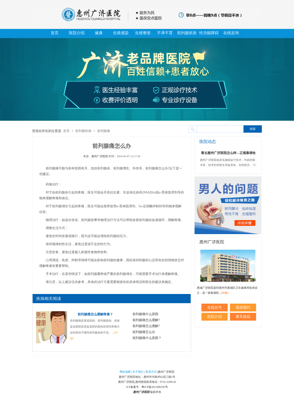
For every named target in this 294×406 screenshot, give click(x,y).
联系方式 (151, 371)
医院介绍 (77, 33)
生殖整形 (143, 33)
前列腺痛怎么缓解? (146, 320)
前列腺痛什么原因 (145, 314)
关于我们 (138, 371)
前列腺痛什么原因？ (147, 338)
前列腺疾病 (187, 33)
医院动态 (207, 141)
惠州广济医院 (99, 156)
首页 (55, 33)
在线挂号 (214, 307)
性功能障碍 (209, 33)
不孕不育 (165, 33)
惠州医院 (140, 382)
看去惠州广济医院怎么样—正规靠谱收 (228, 153)
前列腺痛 (103, 131)
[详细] (224, 292)
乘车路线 (243, 317)
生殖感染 (121, 33)
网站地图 (125, 371)
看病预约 (243, 307)
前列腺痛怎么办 (144, 332)
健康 (99, 33)
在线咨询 (231, 33)
